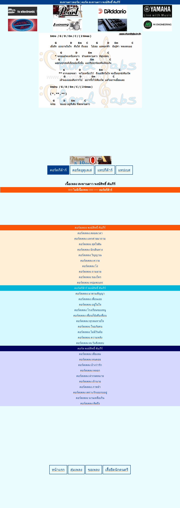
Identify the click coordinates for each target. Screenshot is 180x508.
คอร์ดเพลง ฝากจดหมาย (90, 376)
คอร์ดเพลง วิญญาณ (90, 255)
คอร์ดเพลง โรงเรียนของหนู (90, 310)
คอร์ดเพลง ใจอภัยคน (90, 326)
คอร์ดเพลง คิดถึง (90, 403)
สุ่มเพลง (76, 470)
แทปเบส (124, 170)
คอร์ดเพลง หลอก (90, 370)
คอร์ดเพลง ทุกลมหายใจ (90, 321)
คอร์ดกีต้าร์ (58, 170)
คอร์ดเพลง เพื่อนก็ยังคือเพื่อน (90, 315)
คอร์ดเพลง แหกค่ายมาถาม (90, 238)
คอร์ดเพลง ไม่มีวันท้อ (90, 332)
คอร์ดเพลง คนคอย (90, 359)
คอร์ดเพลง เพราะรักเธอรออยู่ (90, 392)
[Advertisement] (90, 430)
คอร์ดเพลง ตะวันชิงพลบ (90, 343)
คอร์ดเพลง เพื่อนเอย (90, 299)
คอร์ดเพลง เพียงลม (90, 354)
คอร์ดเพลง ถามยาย (90, 271)
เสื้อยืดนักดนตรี (116, 470)
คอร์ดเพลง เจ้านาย (90, 381)
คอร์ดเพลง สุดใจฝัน (90, 244)
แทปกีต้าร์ (105, 170)
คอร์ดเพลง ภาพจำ (90, 386)
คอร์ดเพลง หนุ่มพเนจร (90, 282)
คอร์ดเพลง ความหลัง (90, 337)
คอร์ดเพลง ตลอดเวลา (90, 233)
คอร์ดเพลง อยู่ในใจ (90, 304)
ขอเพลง (94, 470)
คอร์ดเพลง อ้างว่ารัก (90, 365)
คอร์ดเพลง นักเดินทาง (90, 249)
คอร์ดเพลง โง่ (90, 266)
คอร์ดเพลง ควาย (90, 260)
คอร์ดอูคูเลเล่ (82, 170)
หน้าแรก (58, 470)
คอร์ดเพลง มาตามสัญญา (90, 293)
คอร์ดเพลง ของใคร (90, 277)
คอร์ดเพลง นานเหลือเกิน (90, 397)
